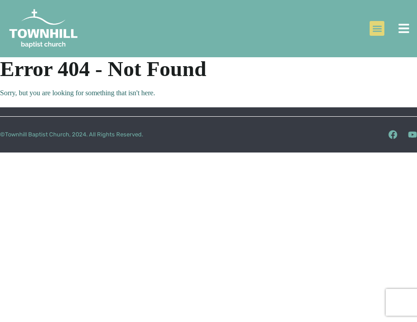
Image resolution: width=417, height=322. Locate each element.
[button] (377, 28)
